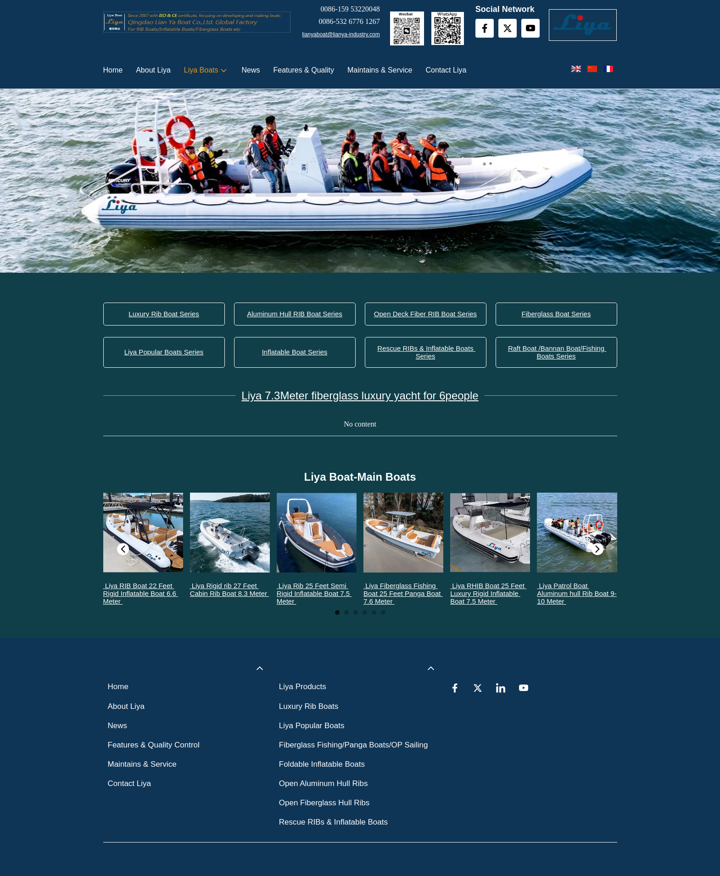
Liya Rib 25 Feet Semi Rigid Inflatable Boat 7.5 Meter (314, 593)
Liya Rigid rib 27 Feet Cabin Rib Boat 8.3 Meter (229, 589)
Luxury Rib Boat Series (163, 314)
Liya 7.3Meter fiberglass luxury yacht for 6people (359, 395)
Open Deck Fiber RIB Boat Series (425, 314)
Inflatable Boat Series (295, 352)
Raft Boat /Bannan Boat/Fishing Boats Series (557, 352)
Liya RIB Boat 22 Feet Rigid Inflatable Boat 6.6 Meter (140, 593)
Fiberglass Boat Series (556, 314)
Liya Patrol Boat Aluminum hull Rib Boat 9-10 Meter (576, 593)
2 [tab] (346, 612)
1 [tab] (337, 612)
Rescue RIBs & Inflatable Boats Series (426, 352)
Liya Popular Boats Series (164, 352)
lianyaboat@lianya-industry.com (341, 34)
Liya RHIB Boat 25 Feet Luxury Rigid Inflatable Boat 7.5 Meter (488, 593)
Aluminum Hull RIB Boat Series (294, 314)
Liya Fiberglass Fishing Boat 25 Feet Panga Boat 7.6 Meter (403, 593)
